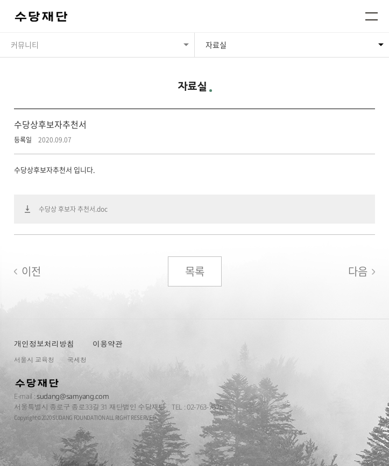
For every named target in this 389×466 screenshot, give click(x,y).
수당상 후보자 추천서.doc (73, 209)
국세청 (77, 359)
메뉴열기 (371, 16)
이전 (31, 271)
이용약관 (108, 344)
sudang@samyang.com (73, 396)
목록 (194, 271)
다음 (357, 271)
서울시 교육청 (34, 359)
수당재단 (42, 17)
